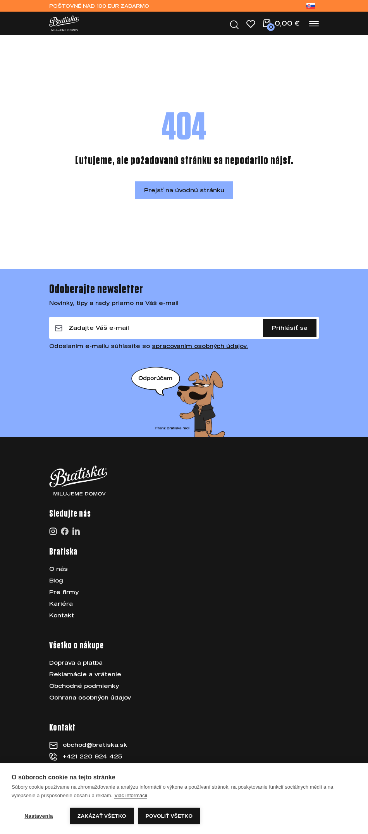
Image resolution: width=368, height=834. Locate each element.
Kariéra (61, 603)
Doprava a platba (76, 662)
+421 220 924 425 (92, 756)
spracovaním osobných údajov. (200, 346)
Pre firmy (64, 592)
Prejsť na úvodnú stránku (184, 190)
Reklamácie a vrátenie (85, 674)
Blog (56, 580)
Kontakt (61, 615)
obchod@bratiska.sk (95, 744)
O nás (58, 568)
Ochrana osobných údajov (90, 697)
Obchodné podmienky (84, 685)
